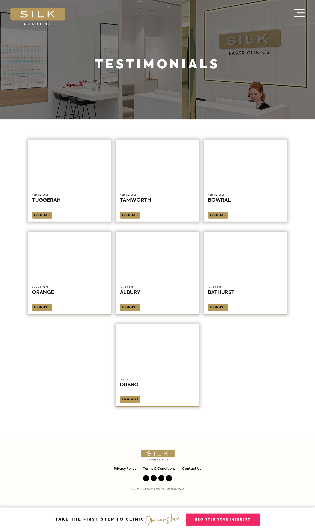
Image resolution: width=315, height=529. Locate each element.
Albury (130, 292)
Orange (43, 292)
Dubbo (129, 384)
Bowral (219, 200)
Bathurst (221, 292)
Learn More (42, 215)
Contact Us (191, 468)
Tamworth (135, 200)
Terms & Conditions (159, 468)
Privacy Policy (125, 468)
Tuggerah (46, 200)
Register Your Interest (223, 519)
